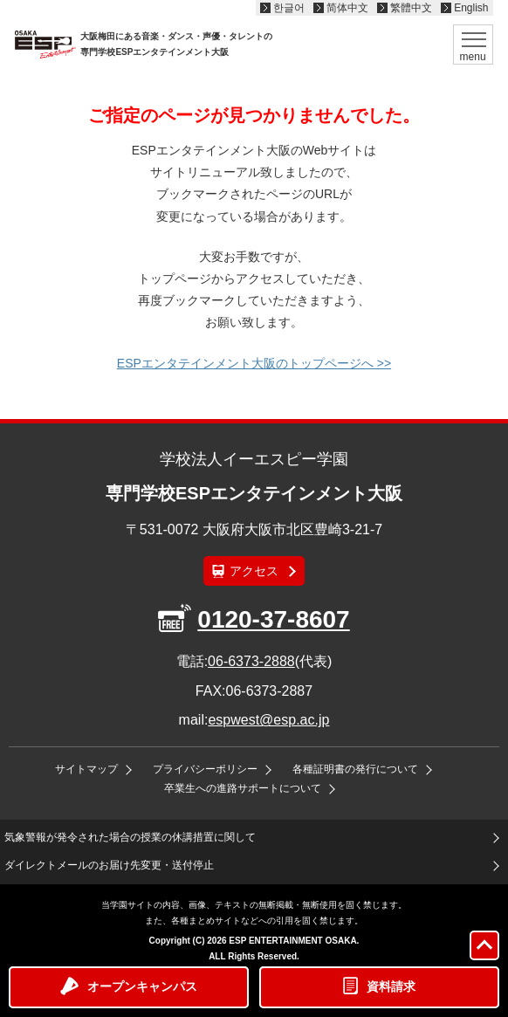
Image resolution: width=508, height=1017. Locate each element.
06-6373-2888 (251, 661)
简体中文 (347, 8)
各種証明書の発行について (355, 769)
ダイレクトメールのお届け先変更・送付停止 (109, 865)
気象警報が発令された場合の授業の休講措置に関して (130, 837)
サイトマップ (86, 769)
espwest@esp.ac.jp (268, 719)
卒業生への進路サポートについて (242, 788)
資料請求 (391, 986)
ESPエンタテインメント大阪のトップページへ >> (254, 363)
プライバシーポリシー (205, 769)
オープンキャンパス (142, 986)
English (471, 8)
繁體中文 (411, 8)
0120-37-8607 (273, 619)
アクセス (254, 571)
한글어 (289, 8)
